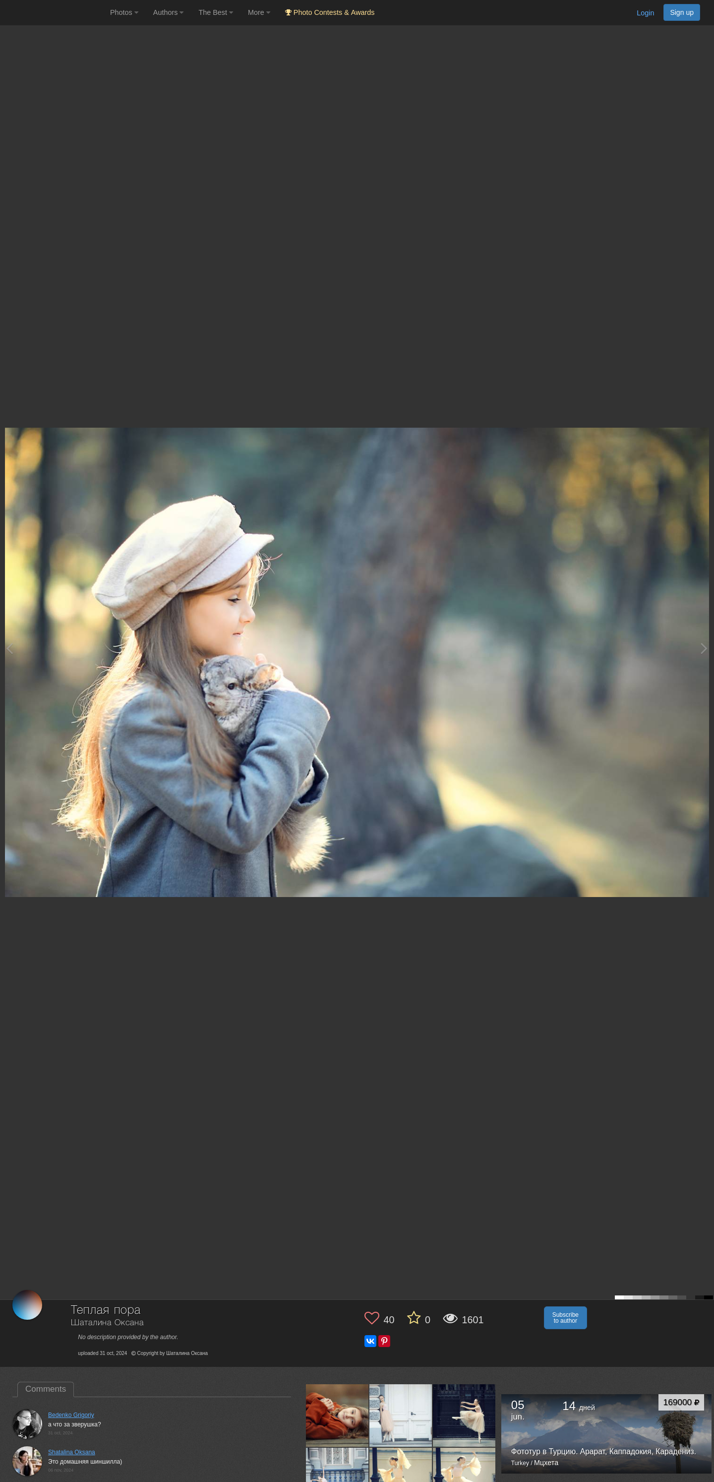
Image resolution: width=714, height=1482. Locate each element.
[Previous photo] (9, 648)
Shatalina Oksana (71, 1452)
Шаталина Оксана (107, 1323)
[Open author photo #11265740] (464, 1415)
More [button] (259, 12)
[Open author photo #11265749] (400, 1415)
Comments (45, 1389)
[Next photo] (704, 648)
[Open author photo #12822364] (337, 1415)
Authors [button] (168, 12)
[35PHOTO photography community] (53, 12)
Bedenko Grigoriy (71, 1415)
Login (645, 12)
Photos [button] (124, 12)
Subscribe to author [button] (565, 1317)
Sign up (682, 12)
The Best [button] (215, 12)
